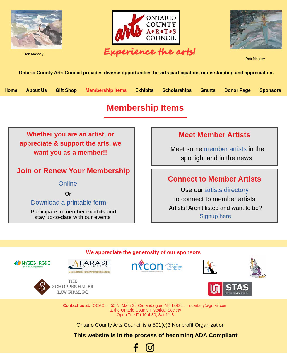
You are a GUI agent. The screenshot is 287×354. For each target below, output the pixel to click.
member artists (225, 149)
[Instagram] (150, 347)
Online (69, 183)
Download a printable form (68, 202)
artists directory (227, 190)
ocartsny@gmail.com (208, 305)
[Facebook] (135, 347)
